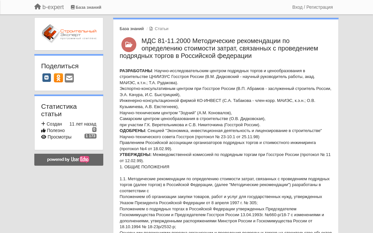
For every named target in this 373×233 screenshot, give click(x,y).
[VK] (46, 78)
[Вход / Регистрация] (312, 7)
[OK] (58, 78)
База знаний (132, 28)
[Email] (69, 78)
